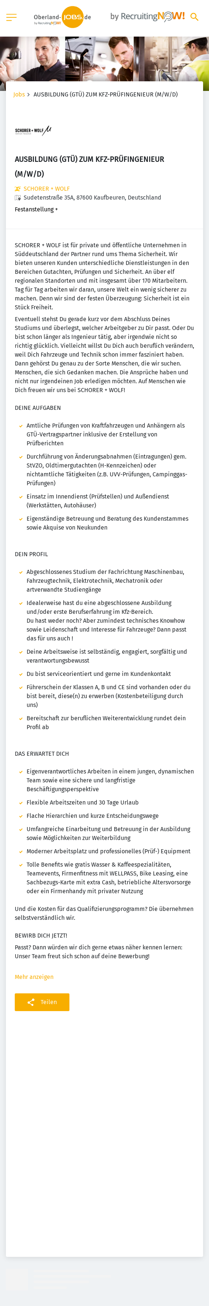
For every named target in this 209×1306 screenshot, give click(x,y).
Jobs (19, 94)
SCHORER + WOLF (47, 188)
